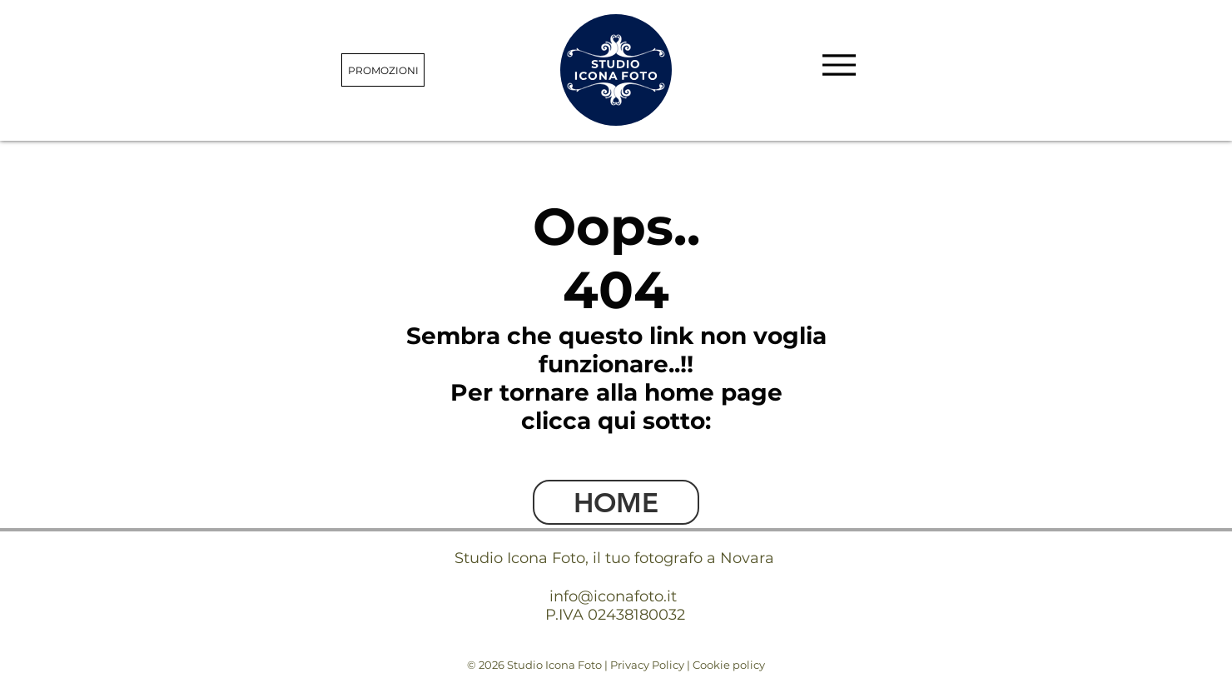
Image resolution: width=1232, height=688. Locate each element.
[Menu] (838, 64)
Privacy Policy (647, 664)
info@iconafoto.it (613, 596)
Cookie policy (729, 664)
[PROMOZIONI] (383, 70)
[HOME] (616, 502)
